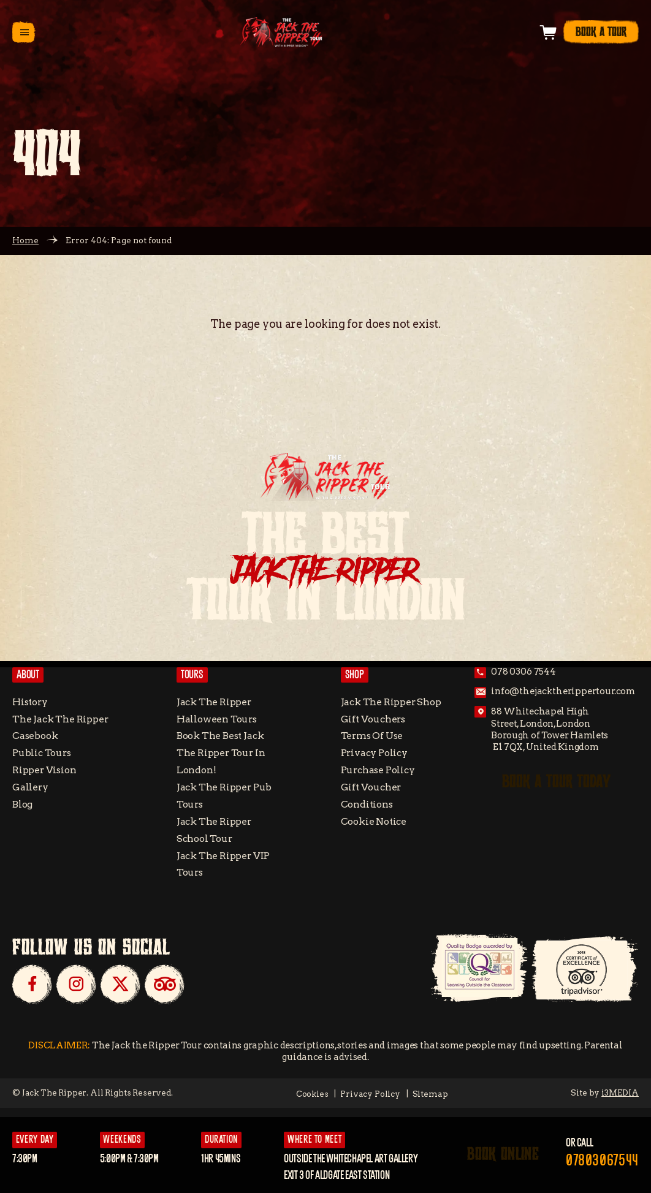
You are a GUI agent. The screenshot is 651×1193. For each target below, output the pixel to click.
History (30, 702)
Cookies (312, 1094)
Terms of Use (372, 735)
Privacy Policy (374, 753)
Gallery (30, 787)
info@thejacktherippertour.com (563, 691)
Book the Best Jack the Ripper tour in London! (221, 753)
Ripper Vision (44, 770)
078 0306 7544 (523, 671)
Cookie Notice (374, 821)
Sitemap (430, 1094)
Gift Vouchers (373, 719)
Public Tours (41, 753)
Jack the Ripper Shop (391, 702)
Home (25, 240)
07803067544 (602, 1160)
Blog (22, 804)
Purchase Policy (378, 770)
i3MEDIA (620, 1092)
